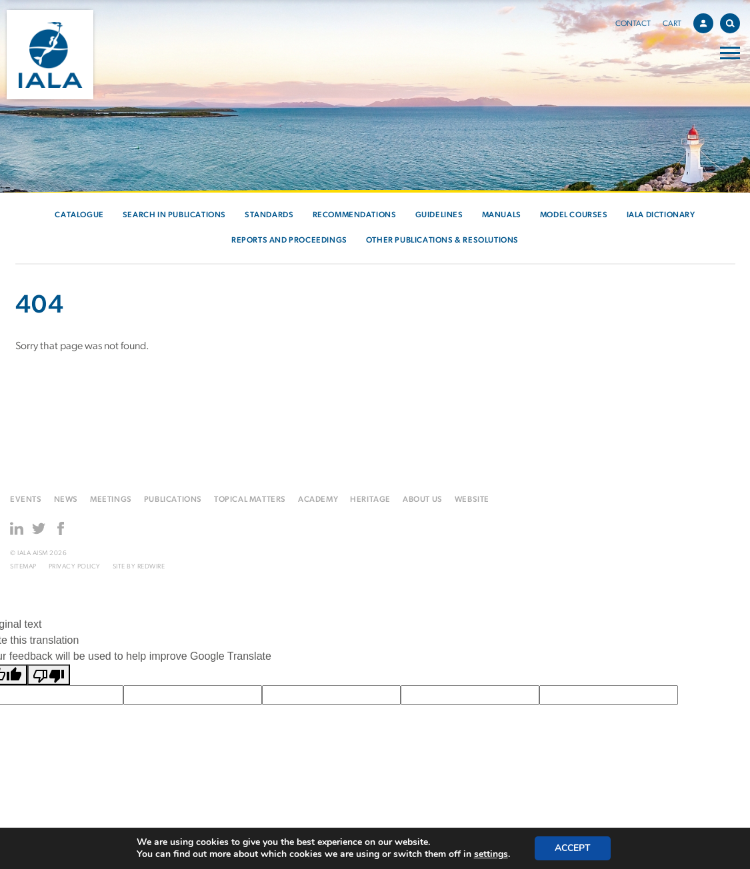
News (66, 500)
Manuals (501, 215)
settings (491, 854)
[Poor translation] (48, 674)
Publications (173, 500)
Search (733, 21)
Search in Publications (174, 215)
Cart (672, 24)
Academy (318, 500)
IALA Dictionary (661, 215)
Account (706, 21)
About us (423, 500)
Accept (573, 848)
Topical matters (250, 500)
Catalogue (79, 215)
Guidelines (439, 215)
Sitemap (23, 566)
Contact (633, 24)
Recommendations (355, 215)
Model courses (574, 215)
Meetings (111, 500)
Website (472, 500)
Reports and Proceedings (289, 241)
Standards (269, 215)
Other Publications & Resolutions (442, 241)
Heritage (370, 500)
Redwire (151, 566)
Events (26, 500)
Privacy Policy (75, 566)
